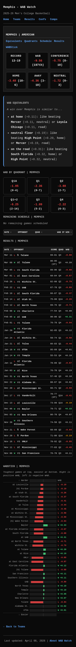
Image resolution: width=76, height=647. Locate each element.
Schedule (46, 41)
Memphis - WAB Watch (19, 7)
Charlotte (28, 311)
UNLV (24, 441)
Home (6, 19)
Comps (53, 19)
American (28, 34)
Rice (24, 370)
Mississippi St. (32, 388)
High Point (33, 138)
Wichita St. (29, 282)
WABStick (12, 47)
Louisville (28, 403)
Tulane (25, 255)
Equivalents (14, 41)
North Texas (29, 305)
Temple (26, 355)
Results (30, 19)
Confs (42, 19)
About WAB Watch (61, 641)
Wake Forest (28, 430)
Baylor (26, 409)
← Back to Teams (14, 626)
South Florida (22, 154)
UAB (24, 287)
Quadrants (30, 41)
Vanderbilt (28, 395)
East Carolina (31, 276)
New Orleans (29, 415)
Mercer (16, 122)
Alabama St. (29, 382)
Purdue (25, 435)
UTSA (24, 349)
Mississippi (29, 447)
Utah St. (27, 299)
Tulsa (25, 344)
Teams (16, 19)
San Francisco (31, 453)
